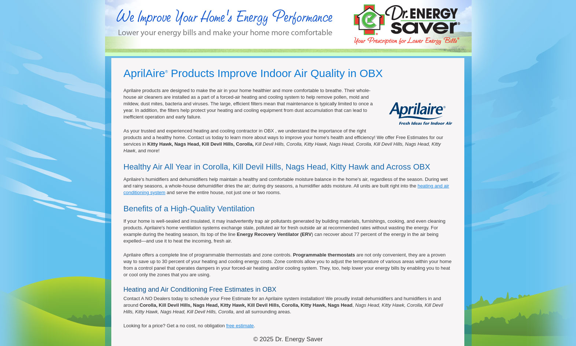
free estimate (240, 325)
